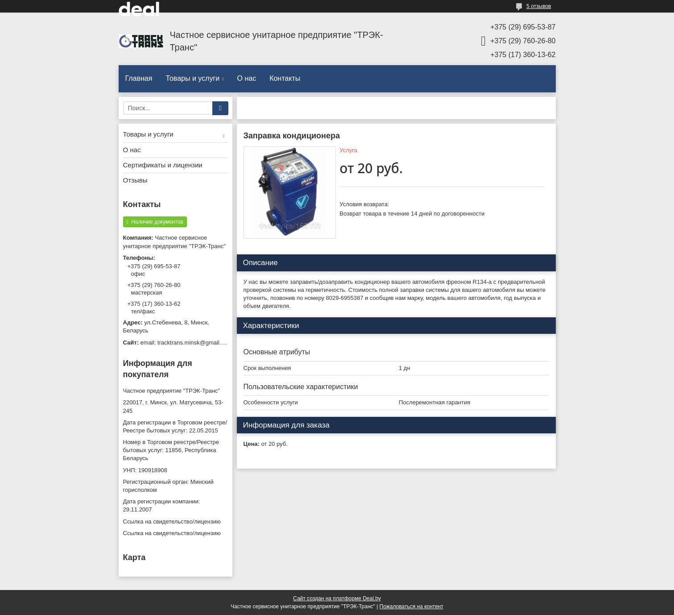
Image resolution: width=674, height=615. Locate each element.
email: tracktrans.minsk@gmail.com (184, 342)
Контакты (284, 78)
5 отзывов (538, 6)
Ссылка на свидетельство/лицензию (172, 521)
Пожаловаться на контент (411, 606)
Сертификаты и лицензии (163, 165)
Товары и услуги (192, 78)
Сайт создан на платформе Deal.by (337, 598)
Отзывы (135, 180)
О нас (246, 78)
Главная (139, 78)
